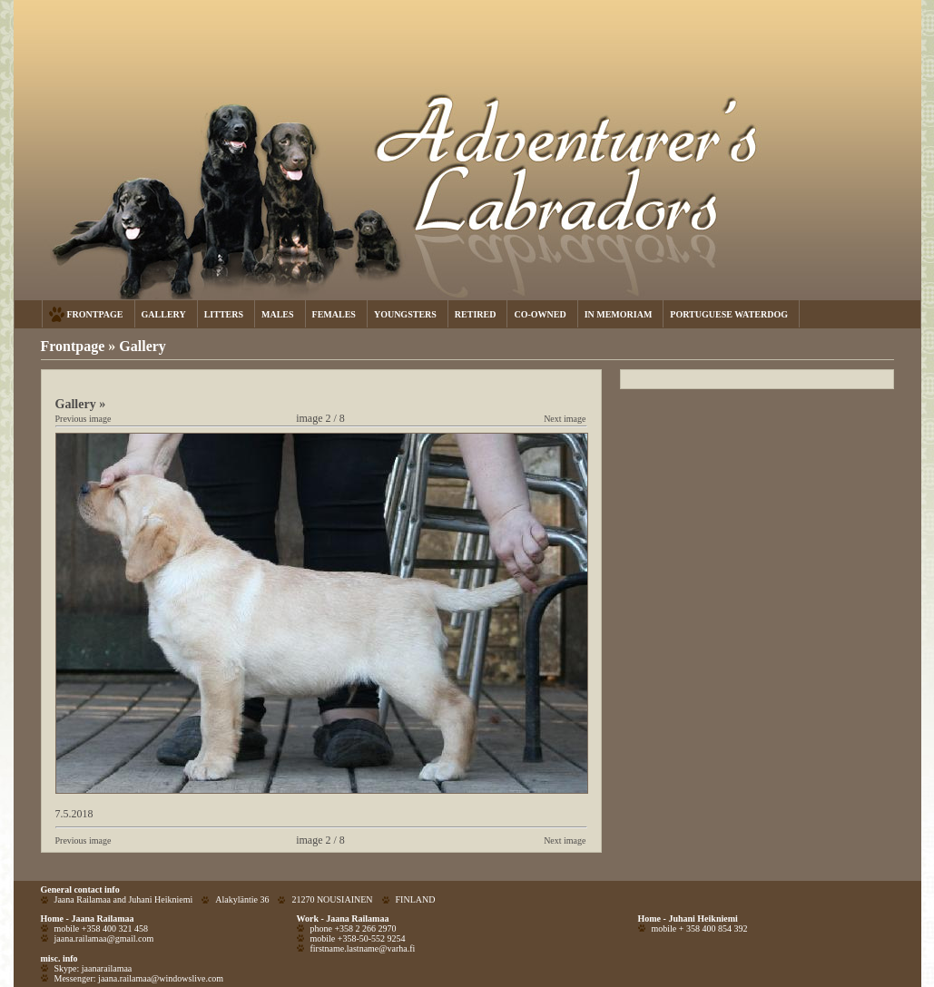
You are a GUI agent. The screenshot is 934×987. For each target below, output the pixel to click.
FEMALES (334, 314)
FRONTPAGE (95, 314)
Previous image (83, 419)
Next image (564, 419)
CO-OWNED (539, 314)
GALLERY (164, 314)
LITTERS (223, 314)
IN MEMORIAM (619, 314)
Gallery (142, 346)
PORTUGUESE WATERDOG (729, 314)
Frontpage (73, 346)
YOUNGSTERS (405, 314)
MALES (277, 314)
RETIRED (475, 314)
